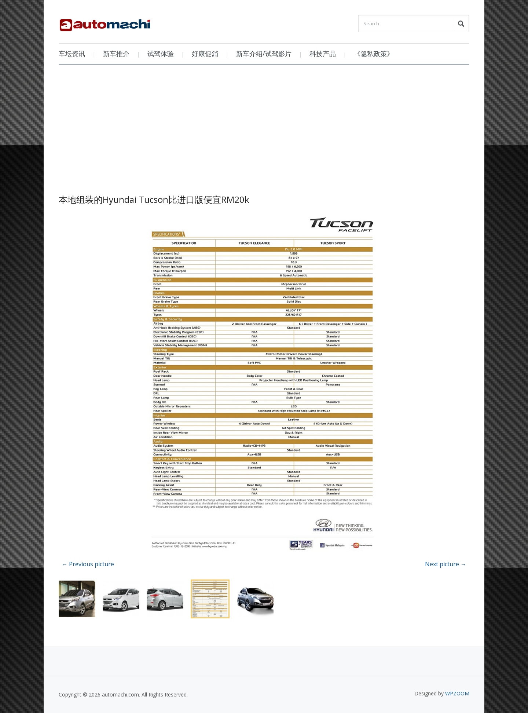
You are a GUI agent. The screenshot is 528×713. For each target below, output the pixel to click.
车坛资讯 (72, 53)
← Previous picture (88, 564)
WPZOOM (457, 693)
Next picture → (445, 564)
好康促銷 (205, 53)
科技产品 (322, 53)
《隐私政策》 (373, 53)
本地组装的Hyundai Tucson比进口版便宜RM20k (154, 199)
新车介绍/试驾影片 (264, 53)
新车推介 (116, 53)
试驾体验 (160, 53)
